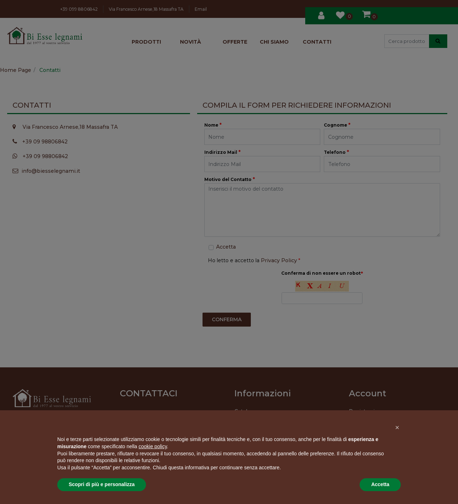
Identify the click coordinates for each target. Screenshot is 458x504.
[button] (397, 427)
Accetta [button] (380, 484)
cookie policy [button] (152, 446)
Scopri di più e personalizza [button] (102, 484)
